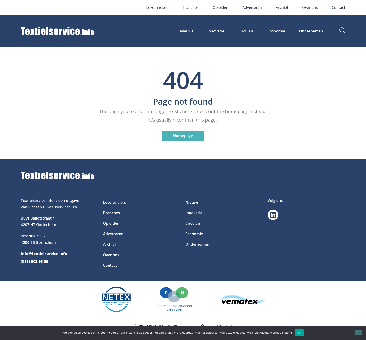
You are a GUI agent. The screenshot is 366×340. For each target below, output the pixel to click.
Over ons (310, 7)
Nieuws (186, 31)
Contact (338, 7)
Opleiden (220, 7)
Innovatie (215, 31)
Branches (190, 7)
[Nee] (358, 332)
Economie (276, 31)
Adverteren (252, 7)
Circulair (245, 31)
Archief (282, 7)
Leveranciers (157, 7)
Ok (299, 332)
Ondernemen (311, 31)
